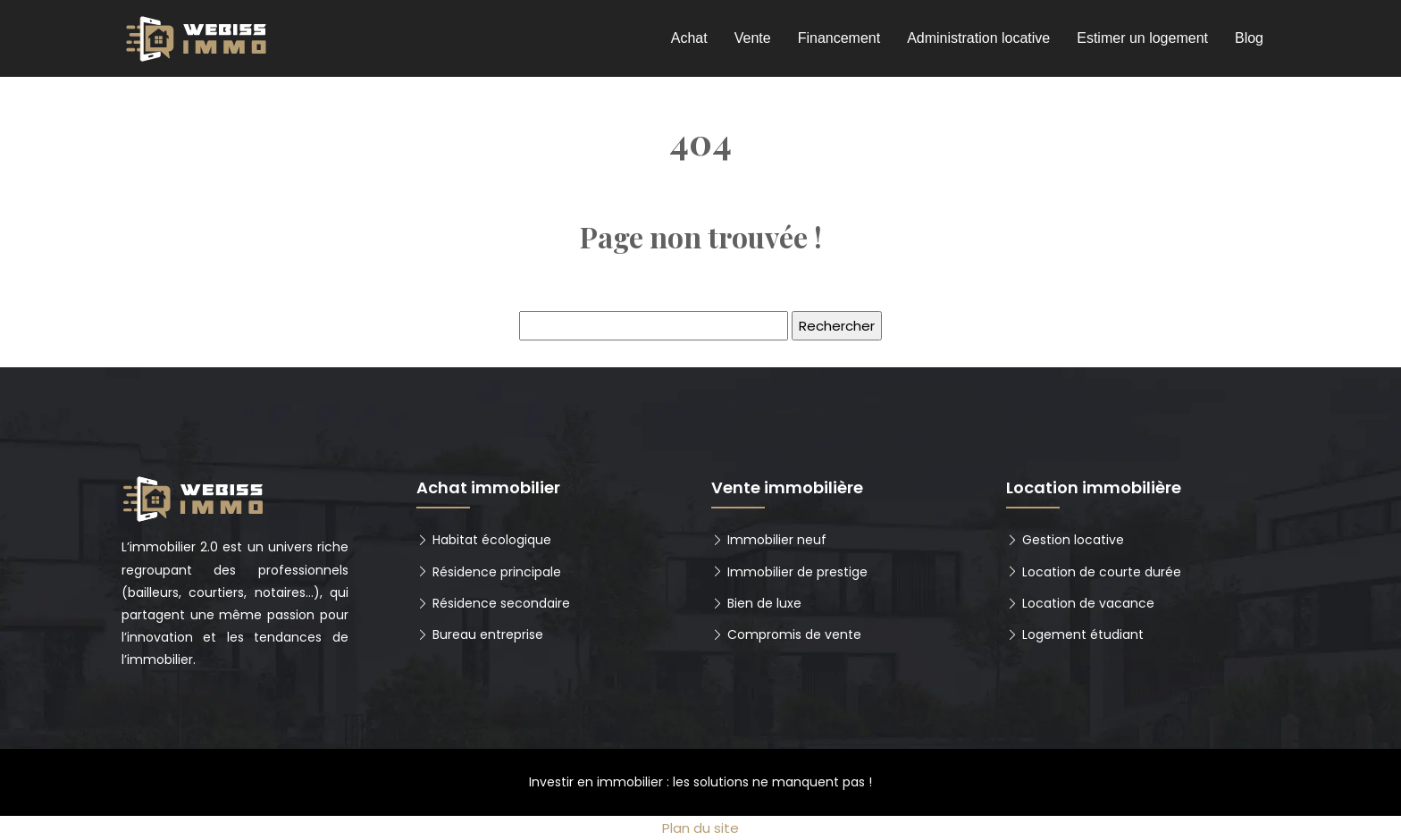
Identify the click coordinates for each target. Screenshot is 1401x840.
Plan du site (700, 828)
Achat (689, 38)
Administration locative (978, 38)
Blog (1249, 38)
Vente (752, 38)
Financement (839, 38)
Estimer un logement (1142, 38)
